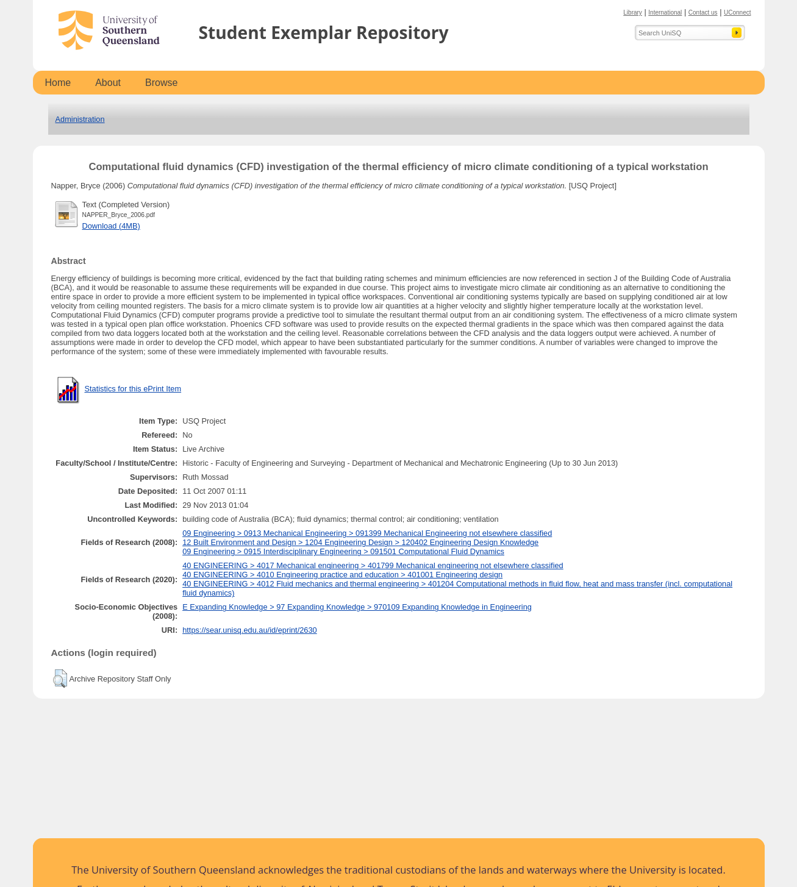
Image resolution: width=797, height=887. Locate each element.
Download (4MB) (111, 225)
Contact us (703, 12)
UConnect (737, 12)
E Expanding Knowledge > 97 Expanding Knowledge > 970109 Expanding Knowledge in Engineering (357, 606)
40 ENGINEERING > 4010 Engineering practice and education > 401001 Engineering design (342, 574)
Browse (161, 82)
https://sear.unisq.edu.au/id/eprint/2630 (249, 630)
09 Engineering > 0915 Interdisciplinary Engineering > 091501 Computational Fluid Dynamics (343, 551)
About (108, 82)
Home (58, 82)
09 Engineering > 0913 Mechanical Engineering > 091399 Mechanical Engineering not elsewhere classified (367, 533)
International (665, 12)
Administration (80, 119)
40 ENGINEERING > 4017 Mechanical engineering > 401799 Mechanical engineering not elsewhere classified (372, 565)
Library (632, 12)
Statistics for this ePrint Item (133, 388)
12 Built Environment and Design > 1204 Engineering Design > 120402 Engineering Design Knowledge (360, 542)
